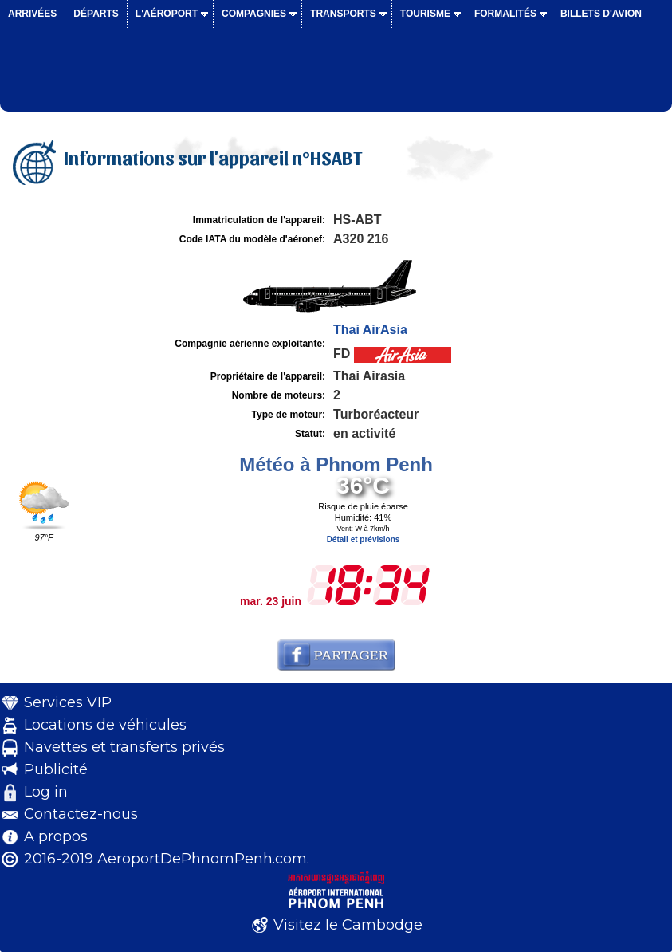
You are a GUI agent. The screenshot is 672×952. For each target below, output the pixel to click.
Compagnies (254, 13)
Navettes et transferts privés (124, 747)
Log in (46, 792)
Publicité (56, 769)
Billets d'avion (601, 13)
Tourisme (425, 13)
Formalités (505, 13)
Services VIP (68, 702)
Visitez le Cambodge (347, 925)
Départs (95, 13)
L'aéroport (167, 13)
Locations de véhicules (105, 725)
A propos (56, 836)
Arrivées (32, 13)
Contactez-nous (81, 814)
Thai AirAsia (370, 329)
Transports (343, 13)
